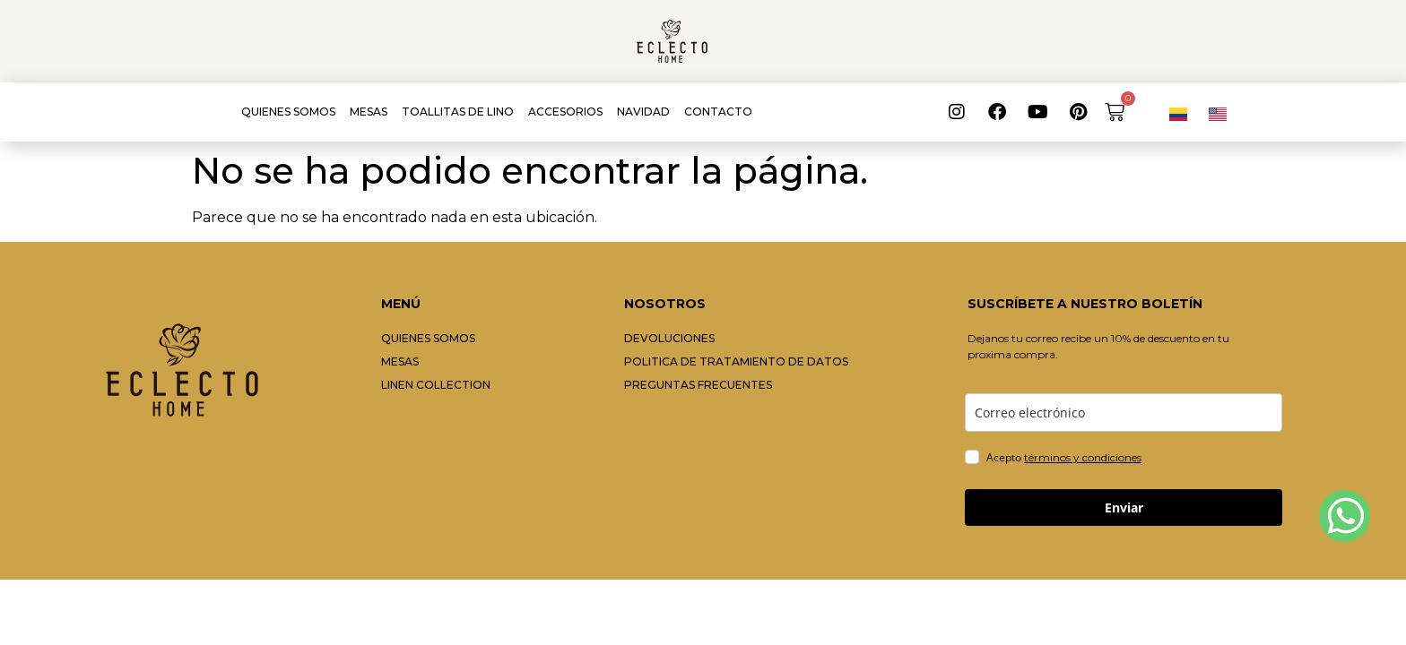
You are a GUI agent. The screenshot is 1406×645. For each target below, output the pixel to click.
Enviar (1124, 507)
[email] (1123, 412)
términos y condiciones (1082, 457)
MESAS (368, 111)
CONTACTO (718, 111)
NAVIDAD (643, 111)
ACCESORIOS (565, 111)
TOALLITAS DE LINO (458, 111)
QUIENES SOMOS (288, 111)
